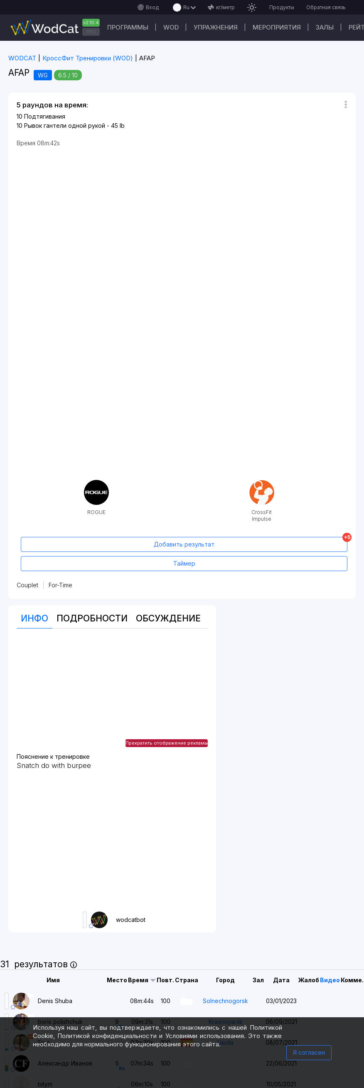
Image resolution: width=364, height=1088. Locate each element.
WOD (171, 27)
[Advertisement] (112, 695)
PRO (91, 32)
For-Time (60, 585)
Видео (330, 980)
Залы (325, 27)
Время (138, 980)
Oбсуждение (168, 618)
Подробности (92, 618)
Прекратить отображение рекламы (166, 743)
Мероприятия (277, 27)
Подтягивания (44, 116)
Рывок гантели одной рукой (64, 125)
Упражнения (216, 27)
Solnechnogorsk (225, 1000)
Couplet (27, 585)
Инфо (34, 618)
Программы (127, 27)
